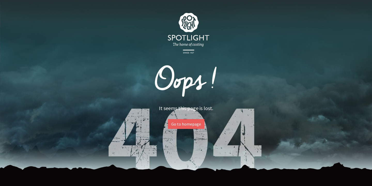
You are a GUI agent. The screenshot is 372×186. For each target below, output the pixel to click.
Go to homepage (186, 124)
